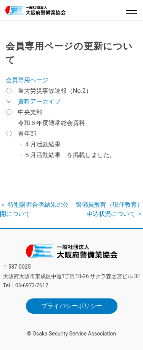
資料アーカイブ (39, 101)
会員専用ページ (27, 80)
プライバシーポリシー (71, 305)
